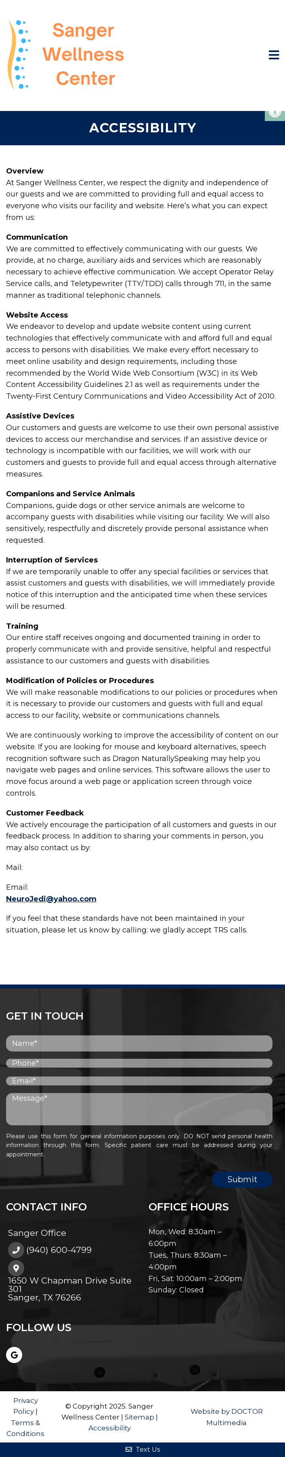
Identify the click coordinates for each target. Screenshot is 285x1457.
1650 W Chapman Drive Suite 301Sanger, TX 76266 (70, 1289)
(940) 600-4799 (59, 1250)
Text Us (143, 1449)
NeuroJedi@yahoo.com (51, 899)
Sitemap (139, 1417)
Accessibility (109, 1428)
